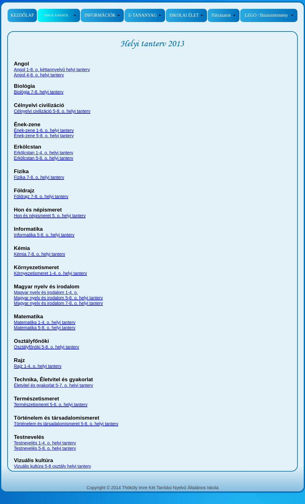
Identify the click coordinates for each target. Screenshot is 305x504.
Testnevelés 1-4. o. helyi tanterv (45, 442)
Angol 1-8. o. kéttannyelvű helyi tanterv (52, 69)
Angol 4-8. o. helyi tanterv (39, 74)
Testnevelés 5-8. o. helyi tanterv (45, 448)
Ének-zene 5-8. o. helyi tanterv (44, 135)
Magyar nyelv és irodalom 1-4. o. (46, 292)
